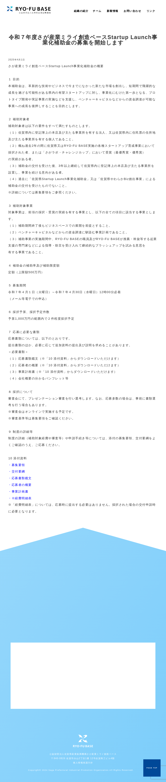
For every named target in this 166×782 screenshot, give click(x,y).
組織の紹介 (81, 11)
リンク (151, 11)
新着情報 (112, 11)
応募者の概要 (22, 485)
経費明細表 (23, 498)
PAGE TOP (152, 768)
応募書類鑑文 (22, 478)
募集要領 (18, 465)
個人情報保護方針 (83, 762)
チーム (97, 11)
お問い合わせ (132, 11)
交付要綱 (18, 471)
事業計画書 (20, 491)
